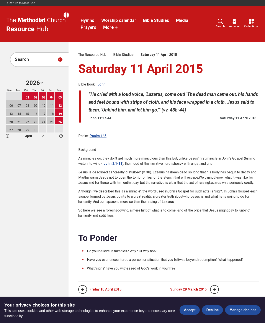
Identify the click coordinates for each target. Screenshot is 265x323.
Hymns (87, 20)
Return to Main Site (21, 3)
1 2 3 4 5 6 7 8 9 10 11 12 (34, 136)
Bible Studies (156, 20)
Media (182, 20)
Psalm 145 (98, 136)
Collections (251, 23)
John (101, 84)
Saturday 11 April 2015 (159, 55)
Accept (189, 310)
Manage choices (242, 310)
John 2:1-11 (112, 164)
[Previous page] (82, 289)
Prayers (88, 27)
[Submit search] (60, 59)
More (110, 27)
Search (220, 23)
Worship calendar (118, 20)
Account (234, 23)
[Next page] (214, 289)
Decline (212, 310)
